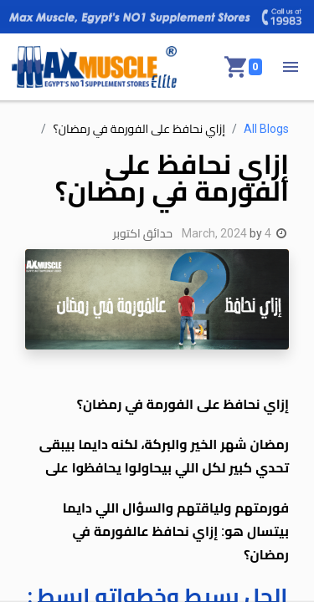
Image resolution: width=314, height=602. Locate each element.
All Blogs (266, 128)
